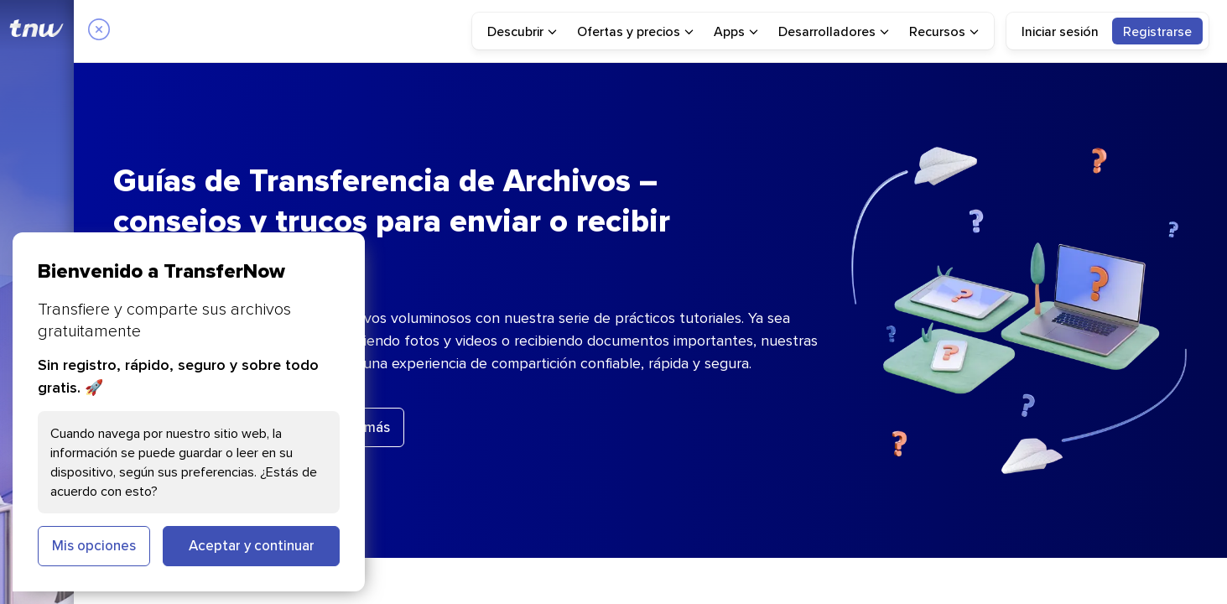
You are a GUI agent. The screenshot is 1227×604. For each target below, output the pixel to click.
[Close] (99, 31)
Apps (736, 31)
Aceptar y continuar (252, 545)
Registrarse (1157, 31)
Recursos (944, 31)
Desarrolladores (833, 31)
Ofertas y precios (635, 31)
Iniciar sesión (1060, 31)
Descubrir (522, 31)
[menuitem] (522, 31)
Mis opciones (94, 545)
